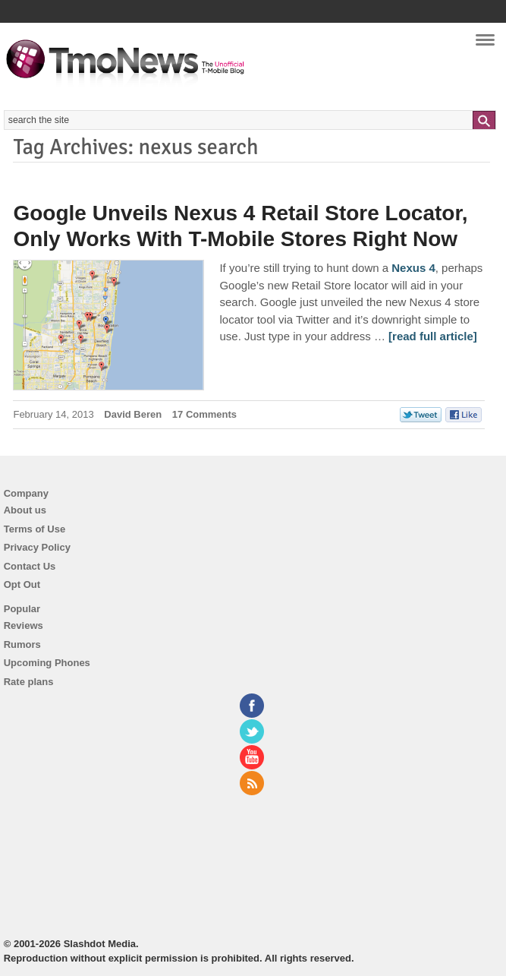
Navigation (485, 45)
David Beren (133, 414)
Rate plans (29, 681)
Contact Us (30, 566)
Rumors (22, 644)
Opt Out (22, 584)
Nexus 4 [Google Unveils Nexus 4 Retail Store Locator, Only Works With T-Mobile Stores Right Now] (413, 267)
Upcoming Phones (47, 662)
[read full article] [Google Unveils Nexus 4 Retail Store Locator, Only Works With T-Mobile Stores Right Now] (432, 336)
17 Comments (204, 414)
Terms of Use (34, 529)
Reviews (23, 625)
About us (25, 510)
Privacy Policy (37, 547)
